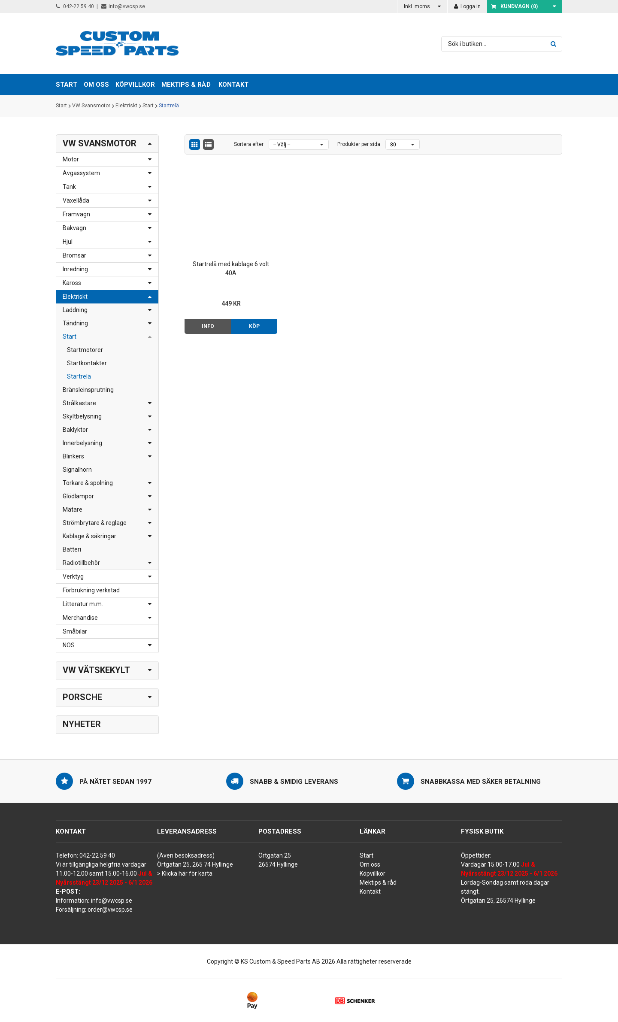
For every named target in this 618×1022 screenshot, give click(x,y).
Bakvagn (74, 227)
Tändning (75, 323)
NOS (69, 645)
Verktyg (73, 576)
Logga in (467, 6)
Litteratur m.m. (83, 603)
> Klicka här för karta (184, 873)
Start (61, 106)
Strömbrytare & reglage (95, 522)
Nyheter (82, 724)
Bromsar (74, 255)
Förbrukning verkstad (91, 590)
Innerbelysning (82, 443)
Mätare (72, 509)
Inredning (75, 269)
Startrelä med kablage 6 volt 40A (229, 265)
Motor (71, 159)
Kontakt (233, 84)
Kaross (72, 282)
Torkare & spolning (88, 482)
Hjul (68, 241)
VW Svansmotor (91, 106)
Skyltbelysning (82, 416)
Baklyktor (75, 429)
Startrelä (169, 106)
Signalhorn (77, 469)
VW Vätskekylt (96, 670)
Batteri (72, 549)
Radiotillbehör (81, 562)
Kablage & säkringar (89, 536)
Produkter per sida (358, 144)
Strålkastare (79, 403)
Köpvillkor (372, 873)
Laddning (75, 309)
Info (206, 322)
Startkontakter (87, 363)
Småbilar (75, 631)
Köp (251, 322)
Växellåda (76, 200)
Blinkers (73, 456)
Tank (69, 186)
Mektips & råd (378, 882)
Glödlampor (78, 496)
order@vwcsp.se (110, 909)
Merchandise (80, 617)
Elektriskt (126, 106)
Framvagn (76, 214)
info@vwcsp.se (123, 6)
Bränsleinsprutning (88, 389)
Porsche (82, 697)
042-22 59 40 (75, 6)
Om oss (370, 864)
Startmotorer (85, 349)
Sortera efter (249, 144)
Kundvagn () (514, 6)
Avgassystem (81, 173)
